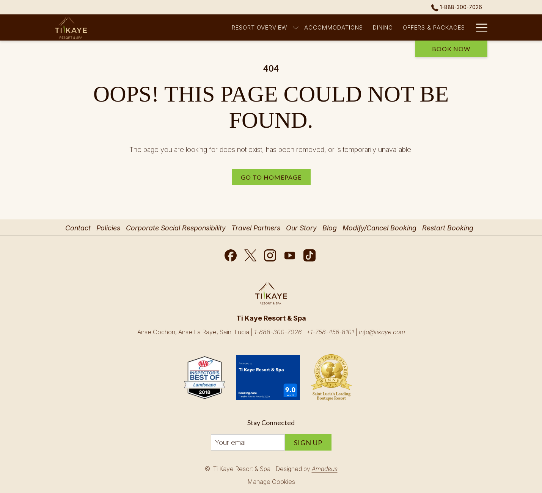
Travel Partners (255, 228)
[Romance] (450, 27)
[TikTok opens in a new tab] (309, 254)
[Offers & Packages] (334, 27)
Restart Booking (447, 228)
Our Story (301, 228)
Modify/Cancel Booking (379, 228)
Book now (451, 48)
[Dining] (283, 27)
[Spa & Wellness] (400, 27)
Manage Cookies (271, 481)
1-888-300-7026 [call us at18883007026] (456, 7)
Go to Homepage (271, 177)
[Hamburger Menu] (478, 27)
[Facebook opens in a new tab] (231, 254)
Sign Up (308, 442)
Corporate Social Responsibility (176, 228)
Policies (108, 228)
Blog (329, 228)
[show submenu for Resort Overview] (195, 27)
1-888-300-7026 (278, 332)
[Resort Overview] (159, 27)
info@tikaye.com (382, 332)
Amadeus (325, 469)
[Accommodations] (233, 27)
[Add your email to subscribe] (248, 442)
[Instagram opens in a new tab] (270, 254)
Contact (78, 228)
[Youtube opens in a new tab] (290, 254)
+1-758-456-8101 (330, 332)
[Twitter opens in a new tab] (250, 254)
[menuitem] (78, 228)
